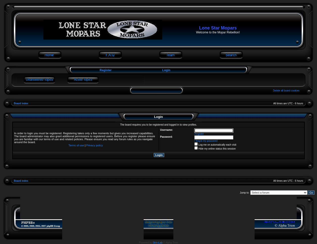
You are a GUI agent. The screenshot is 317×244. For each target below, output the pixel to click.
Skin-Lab (157, 242)
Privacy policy (94, 145)
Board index (21, 103)
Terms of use (76, 145)
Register (105, 70)
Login (166, 70)
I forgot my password (206, 140)
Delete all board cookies (286, 90)
